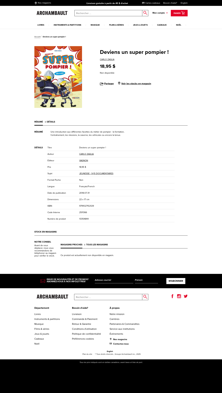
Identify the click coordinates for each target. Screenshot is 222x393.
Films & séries (116, 24)
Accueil (37, 36)
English (184, 3)
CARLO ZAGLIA (107, 59)
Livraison (77, 314)
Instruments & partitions (67, 24)
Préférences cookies (83, 339)
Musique (95, 24)
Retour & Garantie (81, 324)
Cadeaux (162, 24)
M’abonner (176, 281)
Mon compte (158, 13)
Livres (40, 24)
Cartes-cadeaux (151, 3)
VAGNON (83, 160)
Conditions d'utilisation (84, 329)
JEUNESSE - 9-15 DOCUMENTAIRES (96, 173)
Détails (51, 121)
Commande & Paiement (84, 319)
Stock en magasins (45, 231)
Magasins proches (71, 244)
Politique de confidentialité (86, 334)
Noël (178, 24)
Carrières (114, 319)
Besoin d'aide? (170, 3)
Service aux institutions (122, 329)
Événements (116, 334)
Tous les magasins (97, 244)
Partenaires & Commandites (124, 324)
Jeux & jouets (140, 24)
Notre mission (117, 314)
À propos (115, 308)
